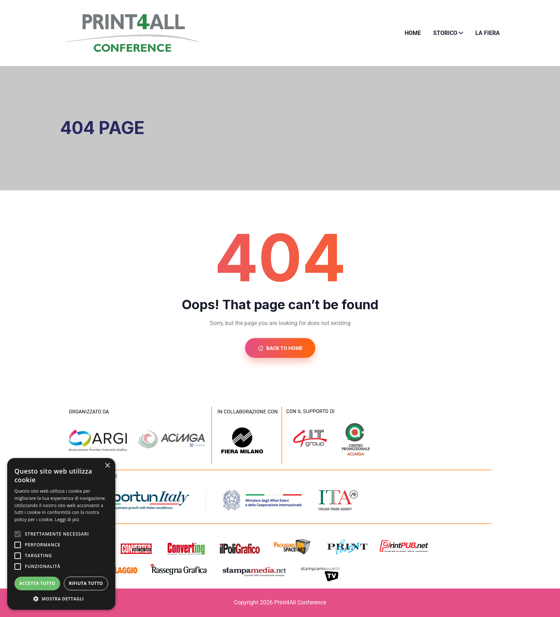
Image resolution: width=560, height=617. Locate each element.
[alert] (61, 534)
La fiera (487, 33)
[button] (61, 599)
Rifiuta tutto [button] (86, 583)
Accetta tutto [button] (37, 583)
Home (413, 33)
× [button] (107, 466)
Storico (445, 33)
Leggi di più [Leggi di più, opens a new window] (67, 519)
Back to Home (280, 348)
